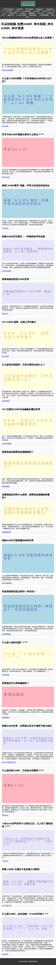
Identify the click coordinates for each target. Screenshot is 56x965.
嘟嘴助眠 (32, 13)
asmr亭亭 (9, 11)
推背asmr (5, 313)
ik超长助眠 (5, 675)
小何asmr (5, 861)
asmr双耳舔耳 (6, 271)
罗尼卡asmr (6, 177)
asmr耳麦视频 (6, 583)
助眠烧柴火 (40, 9)
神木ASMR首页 (8, 9)
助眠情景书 (13, 13)
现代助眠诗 (6, 401)
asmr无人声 (46, 11)
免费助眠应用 (6, 532)
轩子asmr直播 (21, 15)
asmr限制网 (27, 11)
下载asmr (23, 13)
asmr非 (17, 11)
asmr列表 (5, 954)
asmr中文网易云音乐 (9, 762)
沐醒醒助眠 (33, 15)
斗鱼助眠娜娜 (43, 15)
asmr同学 (36, 11)
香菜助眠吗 (6, 717)
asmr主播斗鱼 (6, 905)
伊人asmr (41, 13)
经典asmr (5, 815)
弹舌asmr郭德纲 (7, 70)
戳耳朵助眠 (29, 9)
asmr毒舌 (5, 228)
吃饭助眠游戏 (6, 634)
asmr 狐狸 (5, 356)
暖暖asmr (11, 15)
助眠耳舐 (20, 9)
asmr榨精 (5, 126)
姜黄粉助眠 (6, 486)
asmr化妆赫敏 (6, 443)
